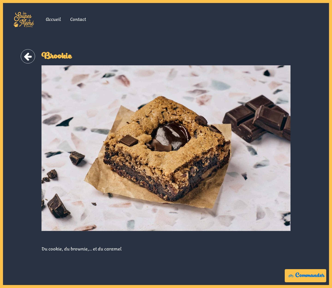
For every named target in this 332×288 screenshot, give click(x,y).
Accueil (53, 19)
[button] (305, 275)
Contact (78, 19)
